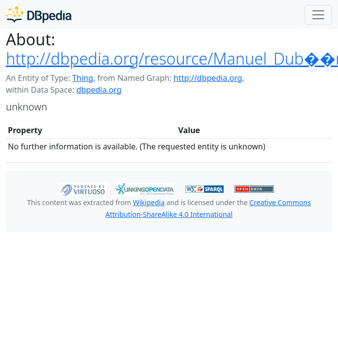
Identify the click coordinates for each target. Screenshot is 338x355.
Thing (82, 77)
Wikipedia (149, 202)
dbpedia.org (99, 89)
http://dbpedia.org (207, 77)
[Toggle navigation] (318, 15)
